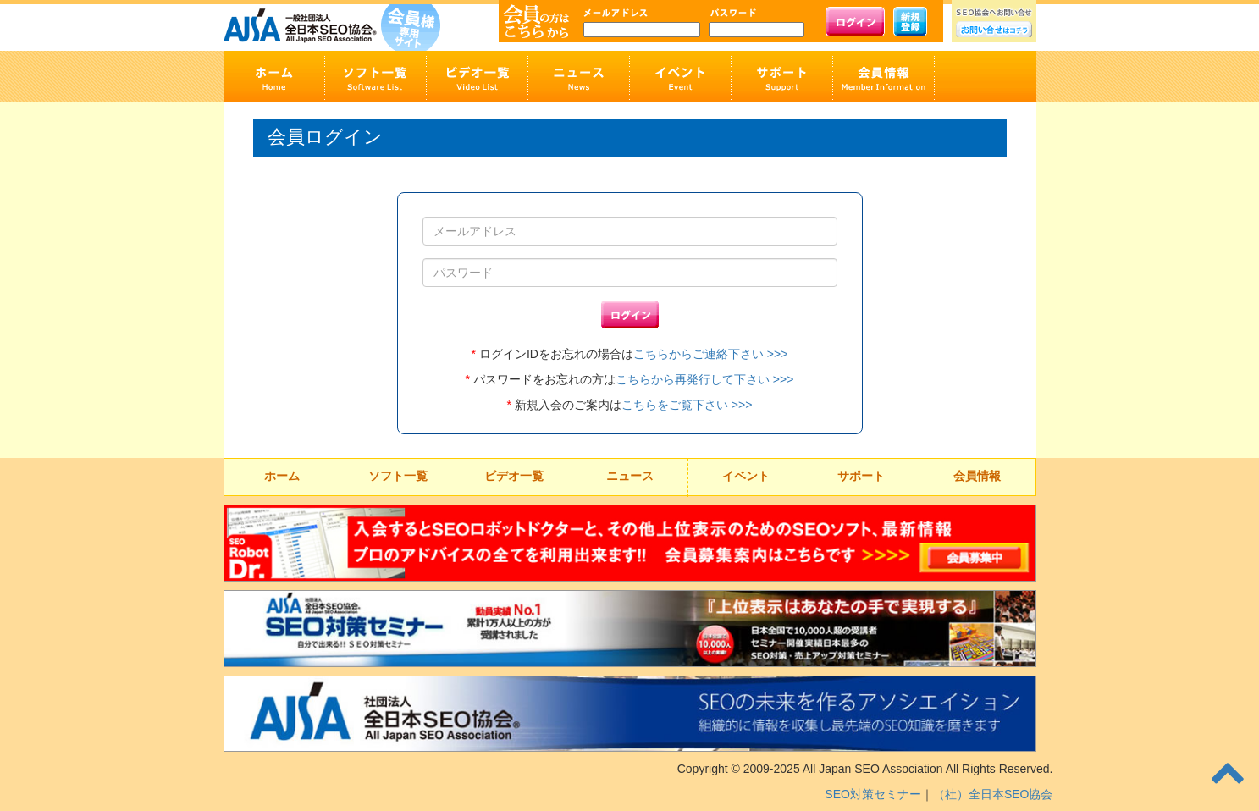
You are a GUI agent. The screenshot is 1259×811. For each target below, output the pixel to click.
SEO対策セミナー (873, 794)
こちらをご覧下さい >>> (686, 404)
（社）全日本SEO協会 (993, 794)
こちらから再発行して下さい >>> (704, 379)
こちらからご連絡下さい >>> (710, 354)
